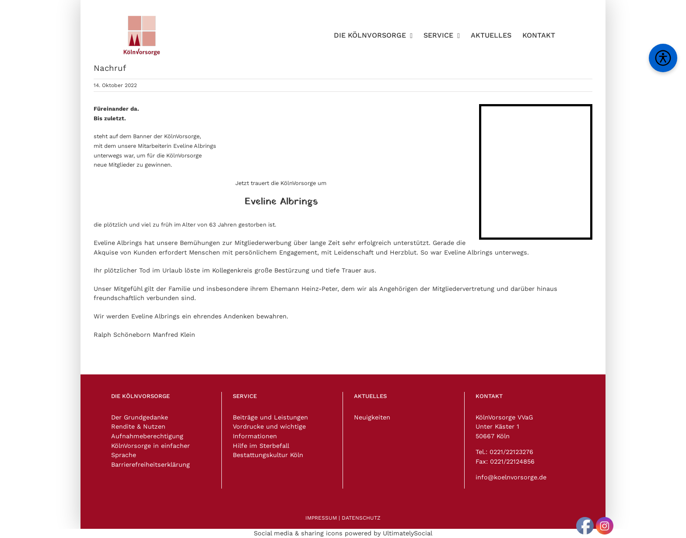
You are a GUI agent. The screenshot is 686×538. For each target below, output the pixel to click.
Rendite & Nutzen (138, 426)
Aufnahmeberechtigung (147, 436)
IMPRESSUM (321, 518)
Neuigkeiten (372, 417)
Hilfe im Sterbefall (261, 445)
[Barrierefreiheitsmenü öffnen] (663, 58)
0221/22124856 (512, 461)
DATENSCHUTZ (361, 518)
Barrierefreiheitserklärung (150, 464)
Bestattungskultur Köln (268, 454)
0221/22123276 (511, 451)
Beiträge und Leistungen (270, 417)
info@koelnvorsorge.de (511, 477)
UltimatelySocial (407, 533)
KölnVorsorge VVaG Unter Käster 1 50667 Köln (504, 427)
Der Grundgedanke (139, 417)
